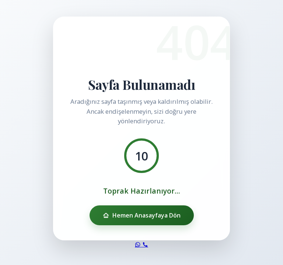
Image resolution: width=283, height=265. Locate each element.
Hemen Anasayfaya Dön (142, 215)
